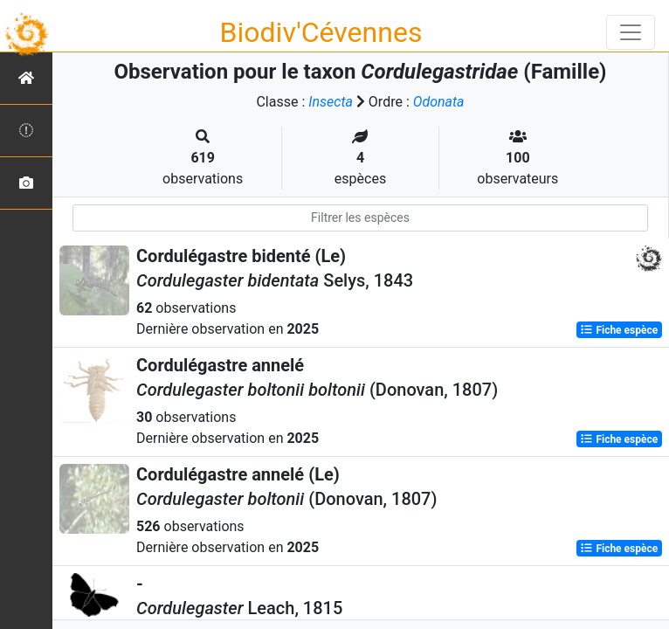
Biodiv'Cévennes (321, 32)
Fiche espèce (619, 330)
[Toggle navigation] (630, 32)
